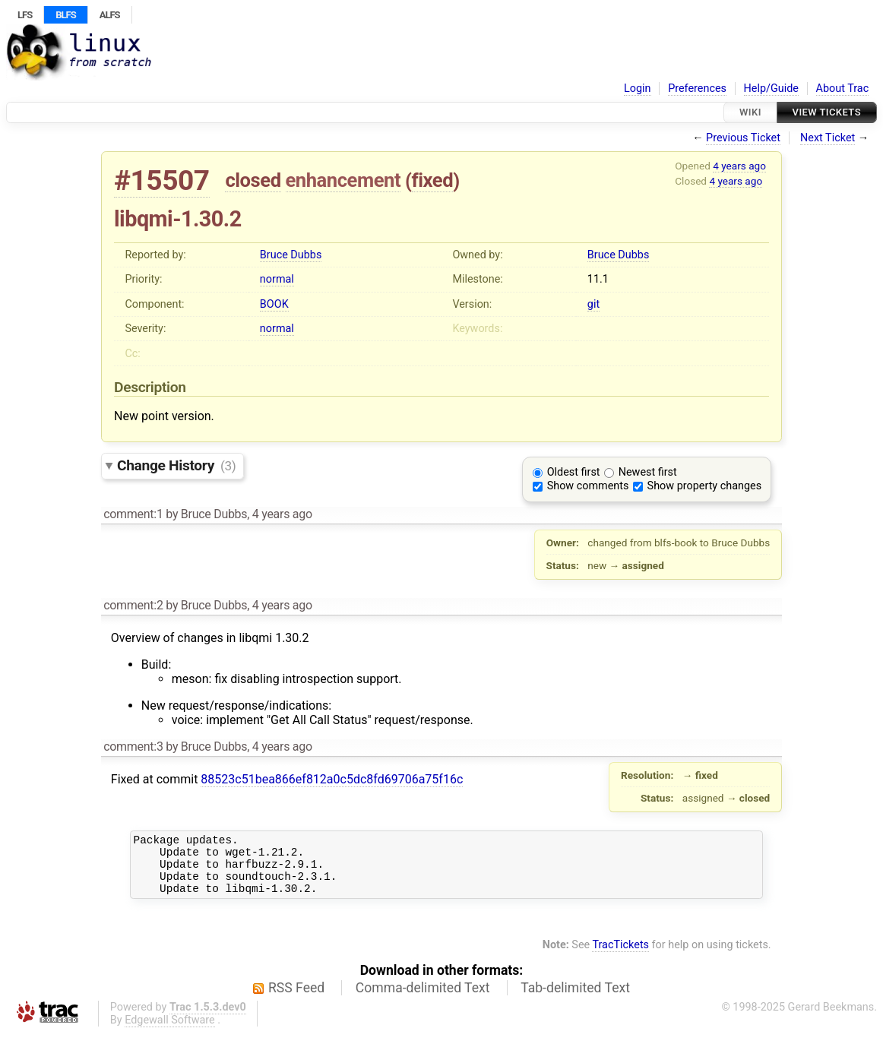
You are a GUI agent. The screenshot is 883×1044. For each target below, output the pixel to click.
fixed (433, 180)
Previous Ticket (743, 137)
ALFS (110, 15)
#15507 (162, 180)
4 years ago (739, 166)
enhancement (343, 180)
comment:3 (133, 746)
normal (277, 279)
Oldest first (573, 472)
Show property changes (704, 485)
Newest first (648, 472)
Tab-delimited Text (575, 999)
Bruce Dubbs (290, 254)
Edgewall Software (170, 1031)
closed (252, 180)
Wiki (750, 112)
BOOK (274, 304)
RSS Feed (296, 999)
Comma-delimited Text (423, 999)
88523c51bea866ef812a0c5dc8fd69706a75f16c (332, 779)
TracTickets (620, 956)
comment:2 (133, 605)
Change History (176, 465)
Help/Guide (771, 88)
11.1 (598, 279)
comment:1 (133, 514)
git (593, 304)
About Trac (842, 88)
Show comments (588, 485)
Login (637, 88)
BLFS (65, 15)
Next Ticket (827, 137)
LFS (24, 15)
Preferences (697, 88)
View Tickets (827, 112)
